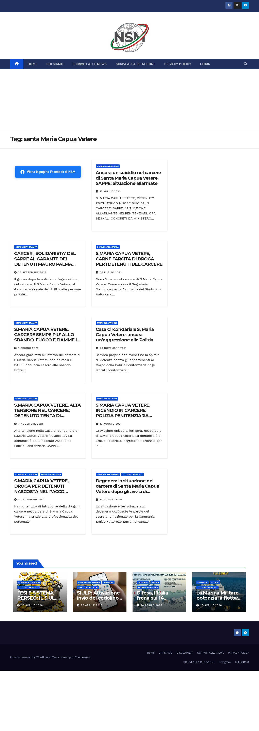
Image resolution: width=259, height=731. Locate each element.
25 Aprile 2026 (211, 605)
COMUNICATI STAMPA (108, 166)
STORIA (155, 582)
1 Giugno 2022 (28, 348)
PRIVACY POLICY (177, 64)
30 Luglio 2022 (111, 272)
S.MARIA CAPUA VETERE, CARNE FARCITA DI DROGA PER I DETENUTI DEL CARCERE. (129, 259)
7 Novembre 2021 (30, 423)
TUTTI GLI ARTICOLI (107, 323)
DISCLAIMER (184, 652)
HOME (32, 64)
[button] (245, 64)
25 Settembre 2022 (32, 272)
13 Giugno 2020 (111, 499)
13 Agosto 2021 (111, 423)
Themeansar (83, 657)
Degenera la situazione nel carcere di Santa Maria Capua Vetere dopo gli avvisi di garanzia (127, 489)
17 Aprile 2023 (110, 191)
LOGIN (205, 64)
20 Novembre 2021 (113, 348)
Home (151, 652)
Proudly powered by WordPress (30, 657)
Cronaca (143, 582)
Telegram (225, 662)
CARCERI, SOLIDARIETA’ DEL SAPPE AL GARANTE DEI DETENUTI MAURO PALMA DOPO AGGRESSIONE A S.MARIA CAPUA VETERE (45, 264)
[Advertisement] (129, 99)
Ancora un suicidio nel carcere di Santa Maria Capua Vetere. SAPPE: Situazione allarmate (128, 178)
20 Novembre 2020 (32, 499)
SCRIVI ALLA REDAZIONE (136, 64)
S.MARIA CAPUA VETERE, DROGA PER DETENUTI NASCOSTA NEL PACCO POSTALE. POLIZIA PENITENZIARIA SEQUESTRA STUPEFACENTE (45, 494)
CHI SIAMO (55, 64)
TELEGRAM (242, 662)
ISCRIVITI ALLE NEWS (89, 64)
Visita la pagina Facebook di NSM (47, 172)
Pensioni (108, 582)
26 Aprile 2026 (32, 605)
